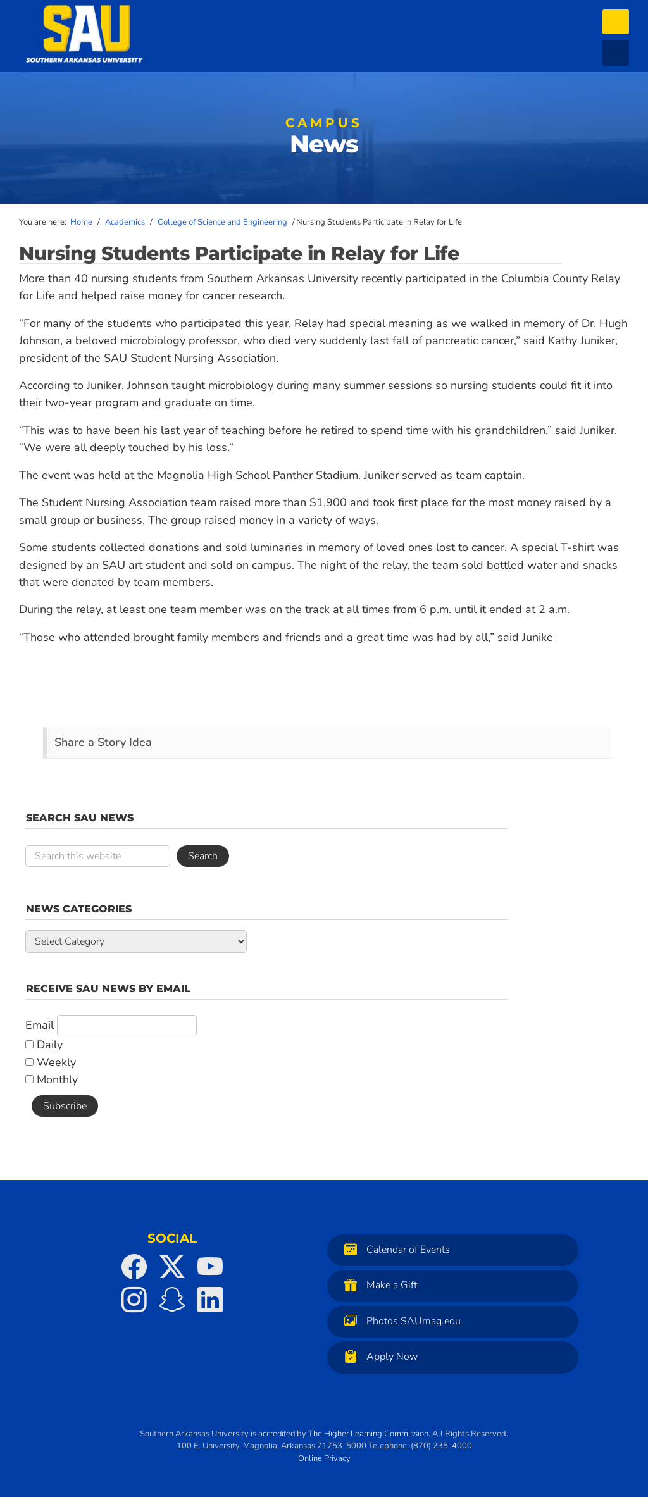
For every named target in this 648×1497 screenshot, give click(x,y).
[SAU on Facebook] (134, 1266)
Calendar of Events (394, 1249)
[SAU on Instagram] (134, 1299)
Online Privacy (324, 1458)
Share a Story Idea (103, 742)
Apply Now (378, 1356)
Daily (44, 1044)
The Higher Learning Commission (368, 1433)
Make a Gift (377, 1285)
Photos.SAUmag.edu (399, 1321)
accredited (276, 1433)
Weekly (50, 1062)
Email (39, 1025)
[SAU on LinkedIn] (210, 1299)
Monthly (51, 1079)
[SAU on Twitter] (172, 1266)
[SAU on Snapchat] (172, 1299)
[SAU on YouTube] (210, 1266)
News (324, 139)
